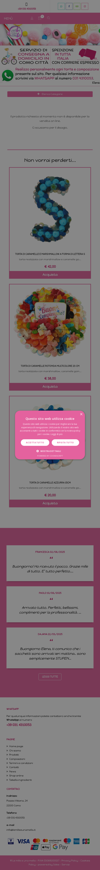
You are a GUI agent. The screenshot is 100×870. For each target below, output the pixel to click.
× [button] (81, 414)
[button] (50, 451)
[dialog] (50, 435)
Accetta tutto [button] (35, 442)
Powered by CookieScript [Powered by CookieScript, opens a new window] (50, 455)
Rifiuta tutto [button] (65, 442)
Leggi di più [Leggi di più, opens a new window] (56, 434)
